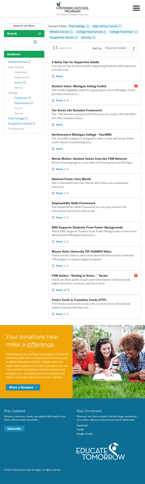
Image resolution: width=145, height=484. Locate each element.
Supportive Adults (20, 123)
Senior (18, 87)
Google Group (84, 433)
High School (16, 67)
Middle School (17, 62)
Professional (16, 129)
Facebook (82, 425)
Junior (18, 82)
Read (59, 76)
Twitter (80, 429)
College (13, 93)
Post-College (16, 118)
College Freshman (121, 32)
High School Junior (105, 26)
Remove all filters (24, 25)
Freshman (21, 72)
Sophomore (22, 77)
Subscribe (14, 428)
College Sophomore (89, 32)
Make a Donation (23, 387)
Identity (86, 37)
